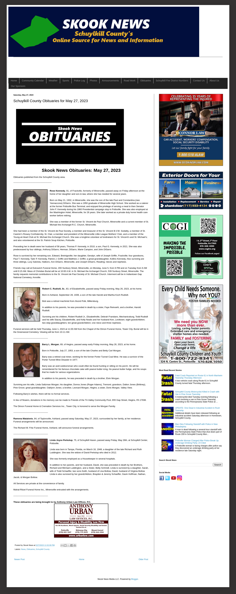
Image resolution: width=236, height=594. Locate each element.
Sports (65, 80)
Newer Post (19, 559)
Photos (93, 80)
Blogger (134, 579)
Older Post (143, 559)
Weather (53, 80)
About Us (214, 80)
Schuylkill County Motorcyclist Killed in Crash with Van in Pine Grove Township (197, 393)
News (23, 549)
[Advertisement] (74, 64)
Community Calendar (33, 80)
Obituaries (145, 80)
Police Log (79, 80)
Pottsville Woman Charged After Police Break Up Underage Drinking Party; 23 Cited (197, 441)
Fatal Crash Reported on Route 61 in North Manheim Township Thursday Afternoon (198, 376)
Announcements (110, 80)
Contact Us (199, 80)
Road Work (129, 80)
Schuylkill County (43, 549)
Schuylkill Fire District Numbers (172, 80)
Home (14, 80)
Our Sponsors (18, 86)
